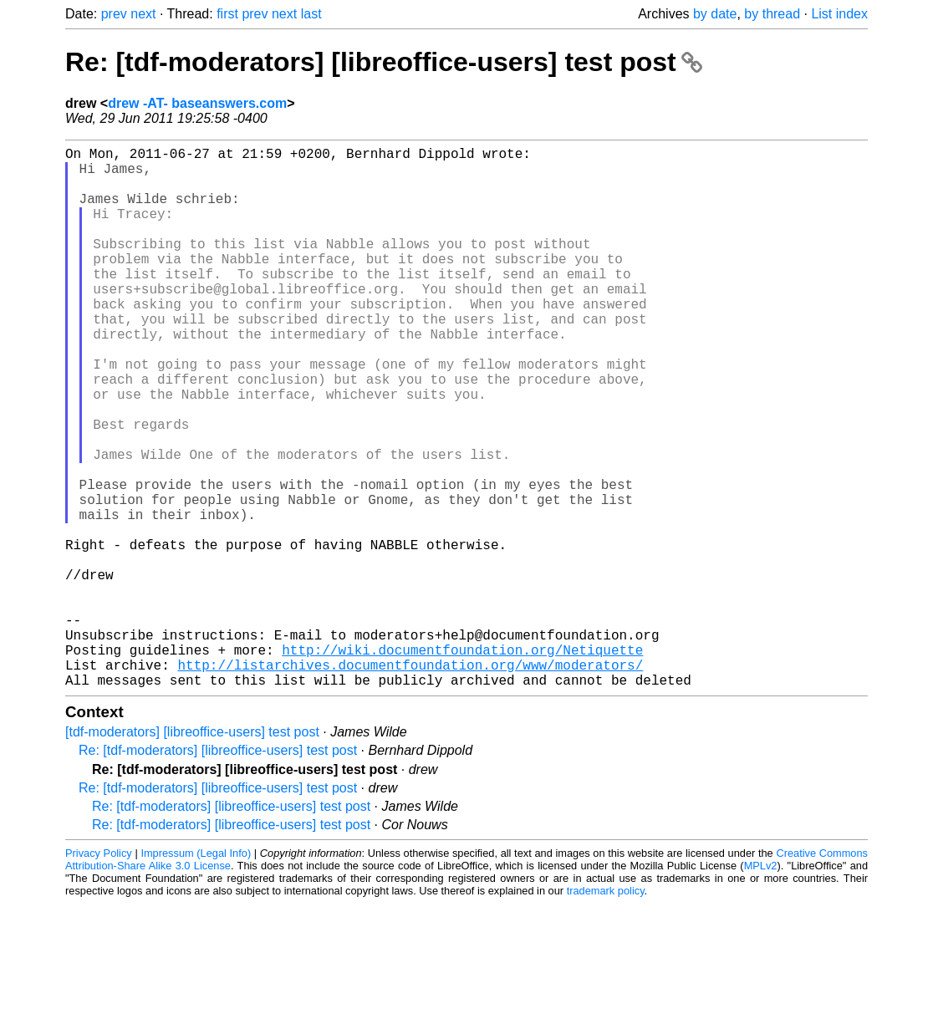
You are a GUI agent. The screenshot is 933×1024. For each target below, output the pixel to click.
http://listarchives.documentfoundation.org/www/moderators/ (410, 781)
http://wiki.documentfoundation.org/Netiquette (462, 763)
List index (839, 14)
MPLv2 (761, 986)
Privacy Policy (98, 973)
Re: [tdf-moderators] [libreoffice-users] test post (383, 62)
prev (114, 14)
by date (715, 14)
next (143, 14)
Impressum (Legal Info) (195, 973)
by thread (772, 14)
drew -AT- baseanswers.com (197, 103)
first (227, 14)
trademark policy (606, 1011)
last (311, 14)
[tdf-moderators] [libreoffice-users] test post (192, 852)
